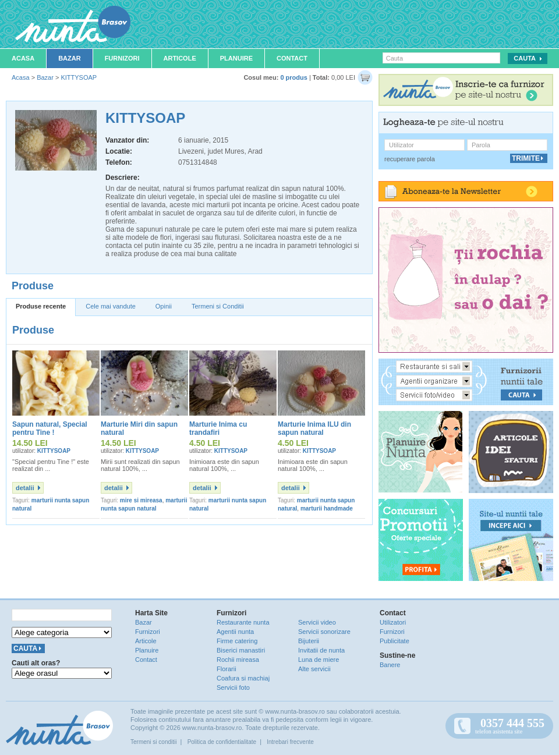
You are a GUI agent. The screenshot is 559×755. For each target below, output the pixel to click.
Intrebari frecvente (290, 742)
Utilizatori (393, 622)
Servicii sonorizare (324, 631)
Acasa (23, 58)
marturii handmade (326, 508)
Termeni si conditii (153, 742)
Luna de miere (318, 659)
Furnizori (122, 58)
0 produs (293, 77)
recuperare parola (409, 158)
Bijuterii (308, 640)
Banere (390, 664)
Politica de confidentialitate (221, 742)
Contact (292, 58)
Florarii (226, 668)
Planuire (236, 58)
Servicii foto (233, 687)
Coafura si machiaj (243, 678)
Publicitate (394, 640)
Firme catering (237, 640)
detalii (25, 487)
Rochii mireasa (238, 659)
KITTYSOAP (79, 77)
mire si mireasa (141, 500)
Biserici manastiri (241, 650)
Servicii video (317, 622)
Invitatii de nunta (321, 650)
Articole (180, 58)
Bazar (69, 58)
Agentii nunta (235, 631)
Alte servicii (314, 668)
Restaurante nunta (243, 622)
